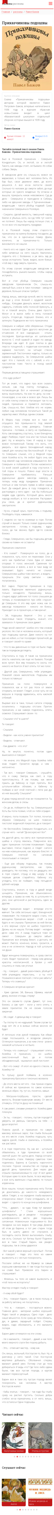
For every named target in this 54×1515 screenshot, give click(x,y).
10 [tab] (39, 1456)
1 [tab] (14, 1456)
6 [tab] (28, 1456)
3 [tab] (20, 1456)
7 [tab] (31, 1456)
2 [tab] (17, 1456)
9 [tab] (36, 1456)
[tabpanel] (14, 1438)
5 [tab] (25, 1456)
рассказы (13, 3)
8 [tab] (34, 1456)
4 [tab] (23, 1456)
